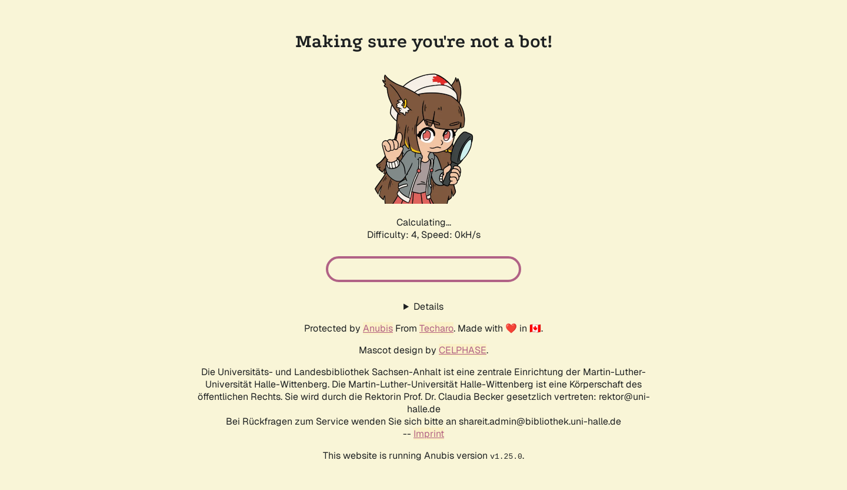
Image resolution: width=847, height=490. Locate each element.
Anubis (378, 328)
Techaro (436, 328)
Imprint (429, 434)
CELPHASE (462, 350)
